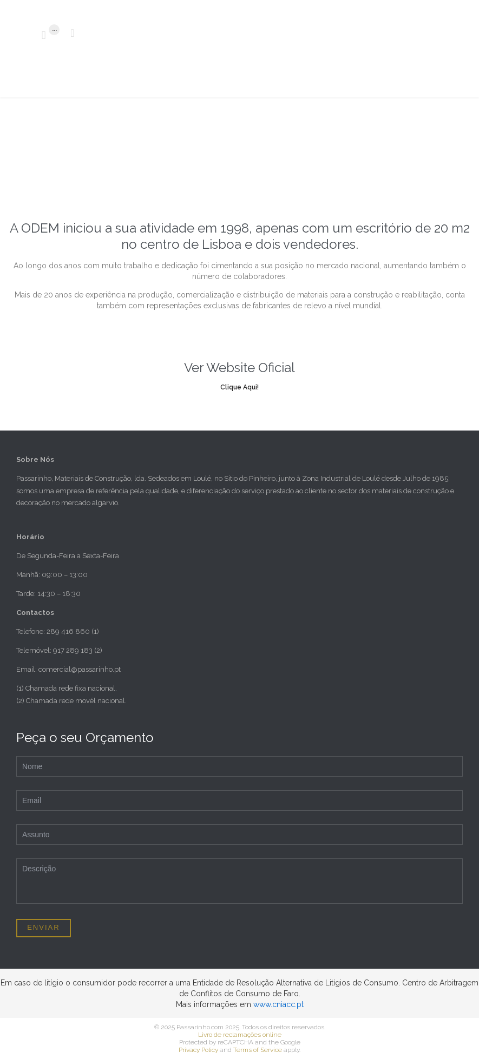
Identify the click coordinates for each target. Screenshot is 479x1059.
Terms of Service (257, 1050)
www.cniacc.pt (278, 1004)
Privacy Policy (198, 1050)
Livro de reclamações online (239, 1034)
